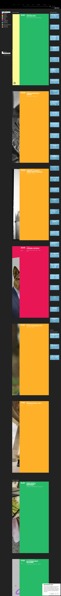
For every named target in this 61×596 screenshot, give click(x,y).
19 (34, 6)
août (33, 4)
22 (38, 6)
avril (14, 4)
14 (28, 6)
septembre (38, 4)
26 (43, 6)
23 (39, 6)
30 (48, 6)
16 (31, 6)
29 (47, 6)
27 (44, 6)
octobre (44, 4)
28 (45, 6)
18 (33, 6)
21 (37, 6)
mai (18, 4)
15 (29, 6)
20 (36, 6)
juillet (28, 4)
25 (42, 6)
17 (32, 6)
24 (40, 6)
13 (27, 6)
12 (26, 6)
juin (23, 4)
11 (25, 6)
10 (23, 6)
